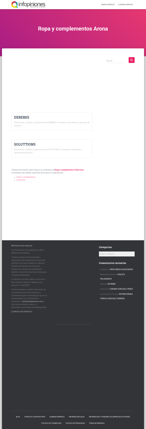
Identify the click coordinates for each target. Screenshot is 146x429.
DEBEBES (21, 117)
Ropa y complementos (64, 170)
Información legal (77, 417)
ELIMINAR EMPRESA (125, 5)
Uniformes (79, 170)
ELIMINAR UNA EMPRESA (21, 312)
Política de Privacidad (75, 423)
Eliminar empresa (57, 417)
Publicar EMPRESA (97, 423)
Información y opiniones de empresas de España (109, 417)
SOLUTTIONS (24, 144)
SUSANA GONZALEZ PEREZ (121, 289)
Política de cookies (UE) (51, 423)
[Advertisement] (51, 75)
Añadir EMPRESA (107, 5)
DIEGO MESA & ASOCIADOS (121, 269)
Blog (18, 417)
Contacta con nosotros (34, 417)
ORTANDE (111, 284)
